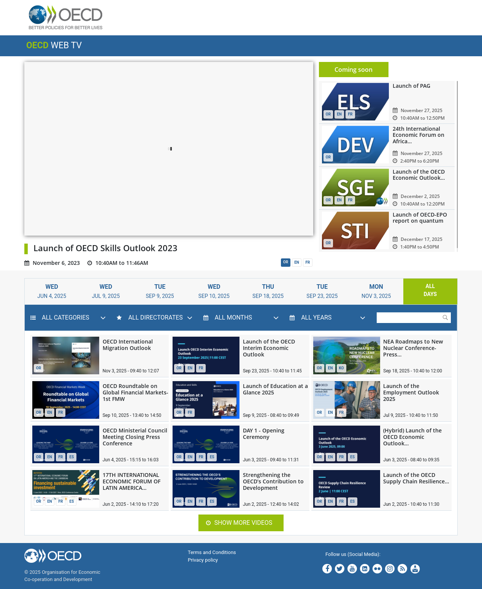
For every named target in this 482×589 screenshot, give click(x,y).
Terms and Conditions (212, 552)
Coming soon (354, 69)
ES (72, 457)
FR (308, 262)
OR (285, 262)
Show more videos (239, 522)
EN (296, 262)
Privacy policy (203, 560)
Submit (445, 317)
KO (341, 368)
